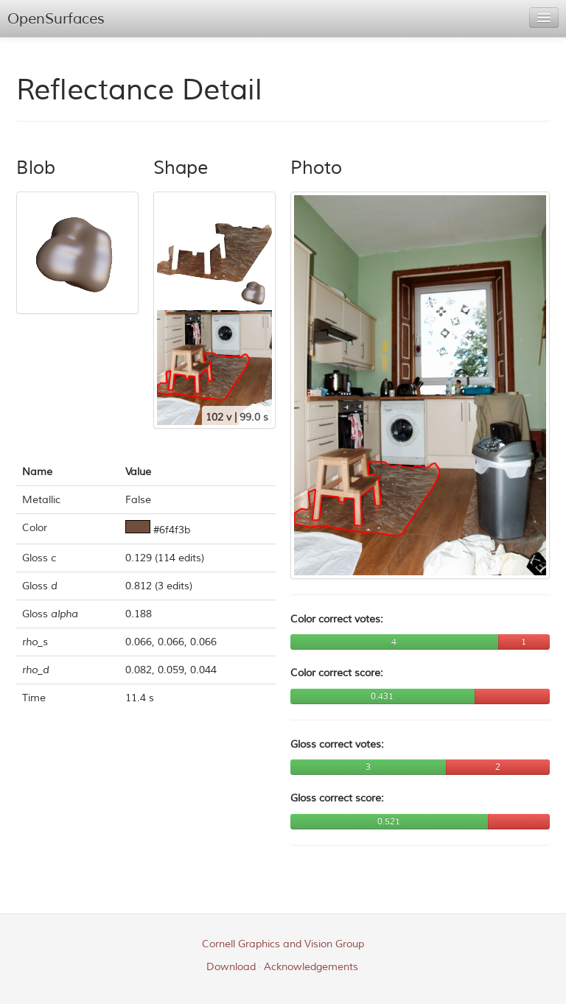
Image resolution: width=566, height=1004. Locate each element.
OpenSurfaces (56, 19)
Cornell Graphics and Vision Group (283, 944)
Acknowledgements (311, 967)
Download (231, 967)
